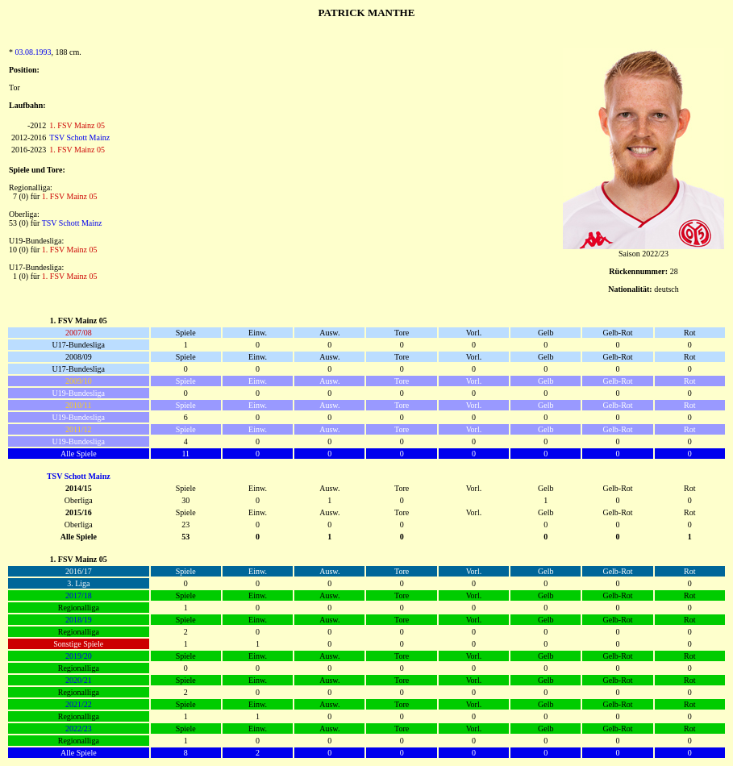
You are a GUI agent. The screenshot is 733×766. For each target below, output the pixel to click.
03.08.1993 (33, 52)
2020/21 (78, 680)
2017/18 (78, 595)
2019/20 (78, 656)
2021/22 (78, 704)
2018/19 (78, 619)
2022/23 (78, 728)
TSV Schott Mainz (79, 137)
